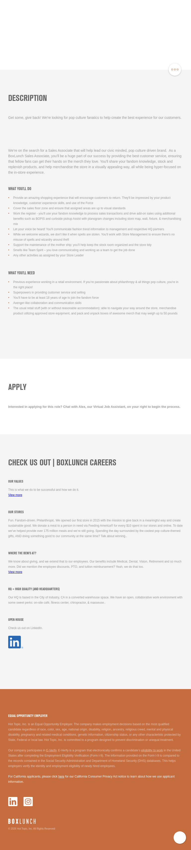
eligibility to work (152, 750)
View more (15, 495)
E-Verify (51, 750)
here (61, 776)
